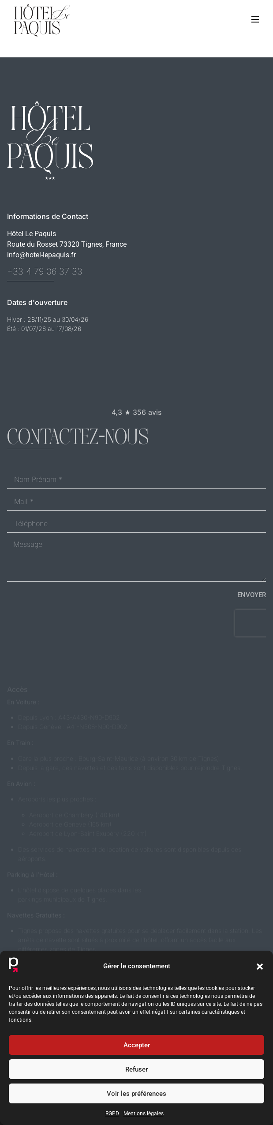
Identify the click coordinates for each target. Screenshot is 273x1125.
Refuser (136, 1069)
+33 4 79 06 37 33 (44, 271)
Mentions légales (143, 1113)
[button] (259, 966)
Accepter (136, 1045)
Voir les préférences (136, 1094)
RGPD (112, 1113)
